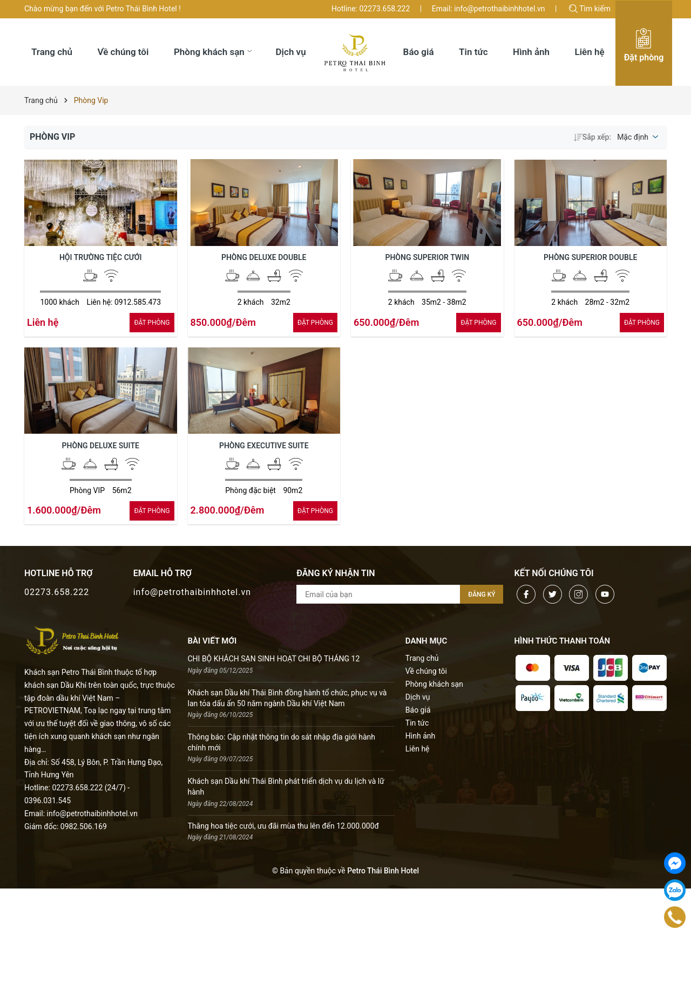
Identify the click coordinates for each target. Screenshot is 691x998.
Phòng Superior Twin (427, 257)
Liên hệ (417, 748)
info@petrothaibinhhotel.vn (192, 592)
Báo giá (418, 710)
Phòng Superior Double (590, 257)
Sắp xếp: (592, 137)
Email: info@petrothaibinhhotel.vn (488, 8)
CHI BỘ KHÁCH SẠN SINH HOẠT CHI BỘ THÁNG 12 (274, 658)
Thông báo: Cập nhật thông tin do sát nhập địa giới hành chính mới (282, 742)
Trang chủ (422, 658)
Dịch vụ (417, 697)
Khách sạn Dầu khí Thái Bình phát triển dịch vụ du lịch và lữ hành (286, 786)
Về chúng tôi (426, 671)
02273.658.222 (56, 592)
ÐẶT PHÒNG (152, 322)
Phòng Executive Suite (264, 445)
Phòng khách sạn (434, 684)
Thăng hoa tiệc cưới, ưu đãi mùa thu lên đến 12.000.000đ (283, 826)
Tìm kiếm (590, 8)
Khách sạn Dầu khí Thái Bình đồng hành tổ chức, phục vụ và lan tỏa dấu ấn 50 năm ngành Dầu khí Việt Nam (287, 698)
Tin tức (417, 723)
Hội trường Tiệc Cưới (100, 257)
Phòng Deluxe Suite (100, 445)
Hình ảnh (420, 736)
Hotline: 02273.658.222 (370, 8)
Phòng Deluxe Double (264, 257)
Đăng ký (481, 594)
